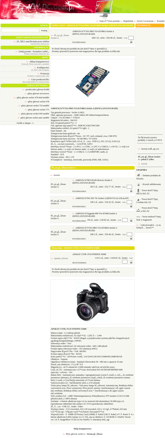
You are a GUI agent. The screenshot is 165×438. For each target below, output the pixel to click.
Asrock (55, 175)
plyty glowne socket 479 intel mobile (31, 97)
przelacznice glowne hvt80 (35, 89)
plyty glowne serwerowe (37, 93)
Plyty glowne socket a (74, 434)
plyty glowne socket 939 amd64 (33, 113)
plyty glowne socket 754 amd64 (33, 105)
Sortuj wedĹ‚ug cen (148, 149)
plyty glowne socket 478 (37, 101)
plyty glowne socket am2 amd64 (33, 117)
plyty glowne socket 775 (37, 109)
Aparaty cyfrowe (59, 258)
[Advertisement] (150, 80)
